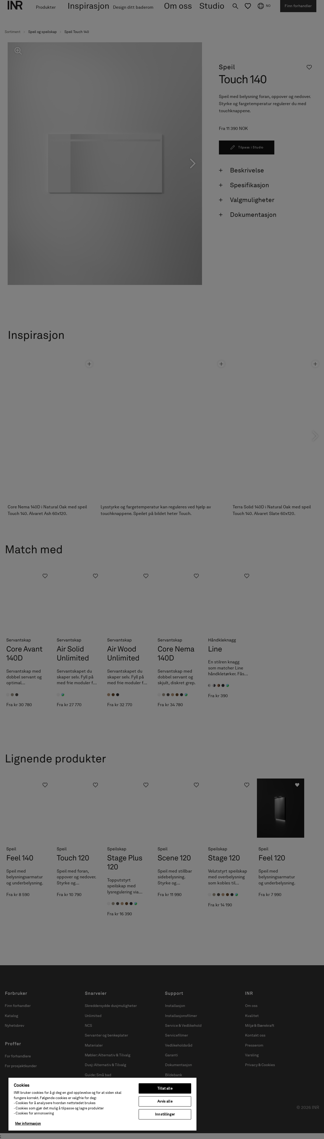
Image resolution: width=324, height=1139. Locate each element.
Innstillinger (165, 1114)
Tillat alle (164, 1088)
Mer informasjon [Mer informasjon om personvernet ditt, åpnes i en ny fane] (28, 1124)
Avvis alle (164, 1101)
